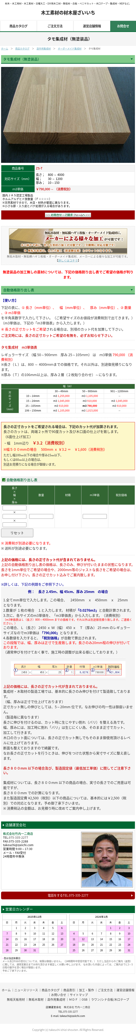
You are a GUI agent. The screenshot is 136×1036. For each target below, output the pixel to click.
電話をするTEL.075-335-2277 (68, 895)
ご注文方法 (55, 26)
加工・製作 (86, 990)
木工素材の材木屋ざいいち (68, 12)
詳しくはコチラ (68, 261)
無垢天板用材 (16, 999)
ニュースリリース (26, 990)
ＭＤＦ (73, 999)
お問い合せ (58, 994)
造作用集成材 (44, 48)
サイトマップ (79, 994)
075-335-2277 (18, 837)
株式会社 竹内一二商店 (77, 1007)
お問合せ (123, 26)
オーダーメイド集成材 (69, 48)
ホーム (4, 48)
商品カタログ (18, 26)
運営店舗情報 (92, 26)
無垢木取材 (36, 999)
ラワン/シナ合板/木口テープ (110, 999)
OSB (84, 999)
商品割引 (69, 990)
